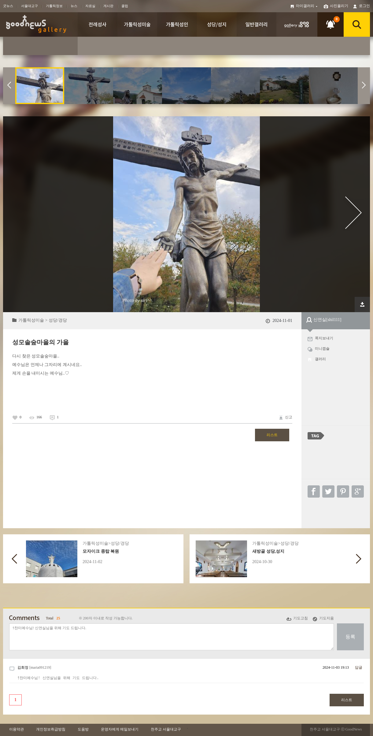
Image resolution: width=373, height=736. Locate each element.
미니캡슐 (322, 348)
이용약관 (16, 729)
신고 (288, 417)
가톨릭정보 (54, 6)
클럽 (124, 6)
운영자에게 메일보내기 (119, 729)
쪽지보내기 (324, 338)
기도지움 (326, 618)
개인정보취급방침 (50, 729)
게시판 (108, 6)
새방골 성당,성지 (268, 551)
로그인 (364, 6)
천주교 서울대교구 (166, 729)
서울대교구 (29, 6)
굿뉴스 (8, 6)
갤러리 (320, 359)
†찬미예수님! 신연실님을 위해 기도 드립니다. (171, 636)
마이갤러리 (307, 6)
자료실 (90, 6)
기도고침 (300, 618)
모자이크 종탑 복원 (101, 551)
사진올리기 (339, 6)
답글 (358, 667)
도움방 (83, 729)
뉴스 (74, 6)
